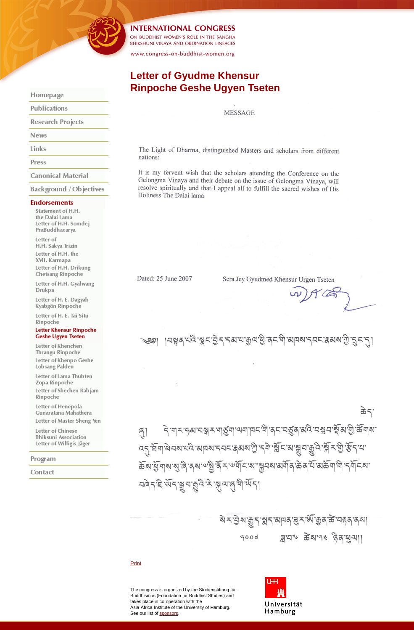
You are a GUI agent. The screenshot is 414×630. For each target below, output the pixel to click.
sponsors (169, 613)
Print (135, 563)
